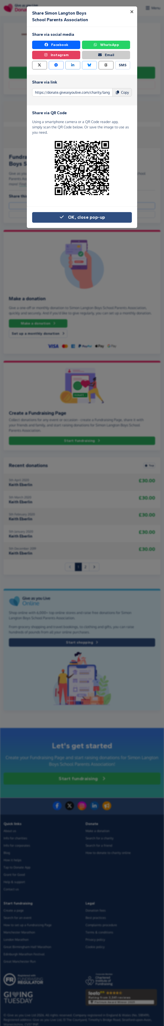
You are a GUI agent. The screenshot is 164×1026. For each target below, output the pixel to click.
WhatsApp (106, 45)
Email (106, 55)
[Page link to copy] (72, 92)
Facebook (56, 45)
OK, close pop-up (82, 217)
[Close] (131, 11)
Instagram (56, 55)
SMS (123, 65)
